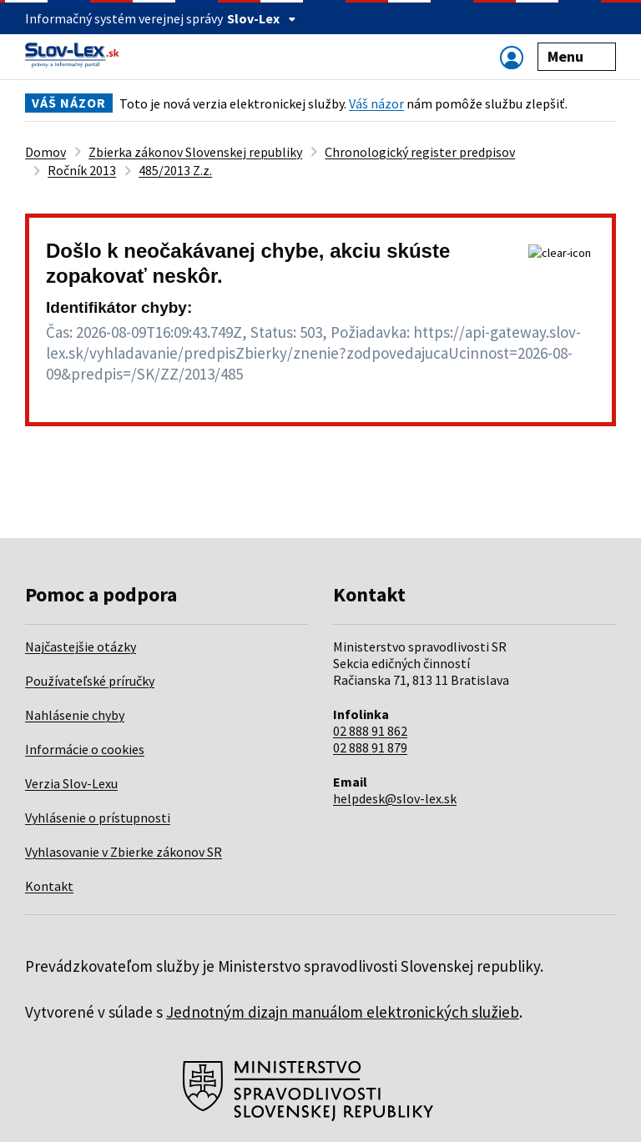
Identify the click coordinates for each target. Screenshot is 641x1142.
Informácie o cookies (84, 749)
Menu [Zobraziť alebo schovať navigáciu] (577, 56)
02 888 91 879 (370, 747)
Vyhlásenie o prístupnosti (97, 817)
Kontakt (49, 886)
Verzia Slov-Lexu (71, 783)
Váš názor (376, 103)
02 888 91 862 (370, 730)
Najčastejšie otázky (80, 646)
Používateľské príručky (89, 680)
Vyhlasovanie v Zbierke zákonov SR (123, 851)
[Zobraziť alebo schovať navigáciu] (511, 57)
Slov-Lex (261, 18)
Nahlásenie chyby (74, 715)
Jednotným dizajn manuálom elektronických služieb (342, 1012)
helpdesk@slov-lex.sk (395, 798)
